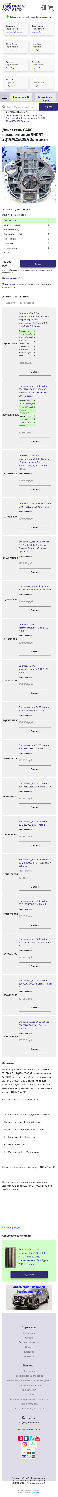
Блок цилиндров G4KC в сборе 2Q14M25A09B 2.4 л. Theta (34, 709)
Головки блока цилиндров (29, 1375)
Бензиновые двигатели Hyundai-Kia (24, 115)
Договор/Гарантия (29, 1342)
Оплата (29, 1347)
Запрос (38, 264)
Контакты (29, 1356)
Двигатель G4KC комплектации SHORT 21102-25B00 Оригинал (35, 505)
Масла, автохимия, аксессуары (29, 1408)
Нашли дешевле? (11, 278)
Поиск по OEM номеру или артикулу (18, 106)
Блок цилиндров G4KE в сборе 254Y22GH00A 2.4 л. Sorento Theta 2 (34, 1025)
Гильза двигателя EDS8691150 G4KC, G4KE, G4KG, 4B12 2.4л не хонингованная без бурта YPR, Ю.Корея (33, 1256)
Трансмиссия (29, 1389)
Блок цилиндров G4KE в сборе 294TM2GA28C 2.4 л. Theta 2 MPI (35, 785)
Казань (34, 80)
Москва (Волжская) (12, 80)
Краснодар (10, 62)
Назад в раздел (11, 1227)
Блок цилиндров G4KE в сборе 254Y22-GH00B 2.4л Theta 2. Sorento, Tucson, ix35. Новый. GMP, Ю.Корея (34, 391)
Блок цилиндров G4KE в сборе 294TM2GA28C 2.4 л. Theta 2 (34, 747)
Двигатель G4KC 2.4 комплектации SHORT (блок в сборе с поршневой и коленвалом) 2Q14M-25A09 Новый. (34, 462)
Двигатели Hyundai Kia (17, 111)
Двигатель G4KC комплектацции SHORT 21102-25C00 (34, 669)
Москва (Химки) (11, 44)
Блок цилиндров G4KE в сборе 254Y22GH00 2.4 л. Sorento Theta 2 (35, 983)
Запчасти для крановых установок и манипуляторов (29, 1401)
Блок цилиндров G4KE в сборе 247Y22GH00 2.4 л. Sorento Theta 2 (35, 942)
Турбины (29, 1394)
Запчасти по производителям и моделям (29, 1380)
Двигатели (29, 1371)
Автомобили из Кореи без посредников (29, 1289)
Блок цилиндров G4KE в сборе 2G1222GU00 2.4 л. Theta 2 (34, 823)
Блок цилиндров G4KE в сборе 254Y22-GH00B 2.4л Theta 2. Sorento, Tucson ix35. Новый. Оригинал (34, 546)
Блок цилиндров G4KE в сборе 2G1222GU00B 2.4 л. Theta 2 (34, 903)
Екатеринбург (36, 62)
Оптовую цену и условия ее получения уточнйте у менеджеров (27, 285)
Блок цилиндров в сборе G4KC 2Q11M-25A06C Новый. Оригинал (35, 588)
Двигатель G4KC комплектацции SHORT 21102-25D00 (34, 627)
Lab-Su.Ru (36, 1492)
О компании (29, 1332)
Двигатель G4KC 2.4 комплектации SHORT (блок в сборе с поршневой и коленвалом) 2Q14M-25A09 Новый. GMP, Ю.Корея (34, 319)
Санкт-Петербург (37, 26)
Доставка (29, 1351)
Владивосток (10, 26)
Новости (29, 1337)
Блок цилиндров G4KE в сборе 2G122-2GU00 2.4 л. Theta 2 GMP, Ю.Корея (35, 862)
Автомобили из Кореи (45, 98)
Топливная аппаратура (29, 1385)
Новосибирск (36, 44)
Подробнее (29, 1275)
